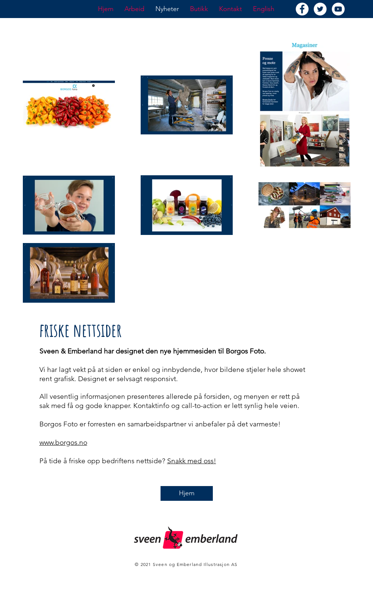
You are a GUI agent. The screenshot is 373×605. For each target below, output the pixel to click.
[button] (134, 8)
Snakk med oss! (191, 461)
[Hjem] (187, 493)
